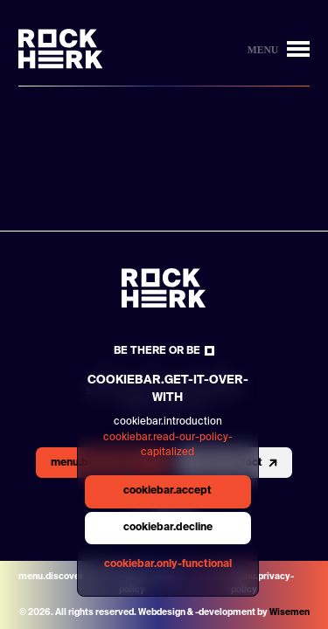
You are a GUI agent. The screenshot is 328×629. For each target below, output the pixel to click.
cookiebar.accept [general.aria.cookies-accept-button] (167, 491)
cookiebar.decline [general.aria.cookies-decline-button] (168, 527)
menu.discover (50, 576)
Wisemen (289, 612)
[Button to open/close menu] (279, 49)
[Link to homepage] (60, 49)
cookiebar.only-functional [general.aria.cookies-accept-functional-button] (168, 564)
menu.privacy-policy (262, 583)
